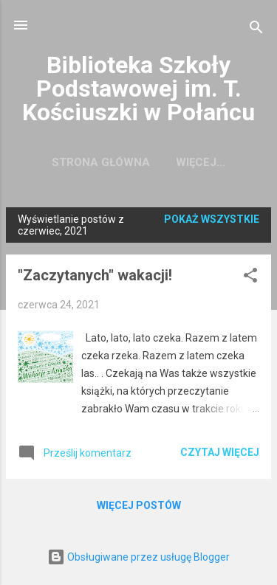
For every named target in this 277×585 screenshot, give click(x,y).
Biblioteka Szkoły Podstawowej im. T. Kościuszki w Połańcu (138, 88)
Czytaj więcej (219, 452)
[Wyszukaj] (256, 29)
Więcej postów (139, 505)
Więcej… (200, 162)
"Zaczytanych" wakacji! (95, 275)
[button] (250, 277)
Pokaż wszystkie (211, 219)
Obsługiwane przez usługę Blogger (138, 557)
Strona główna (101, 162)
